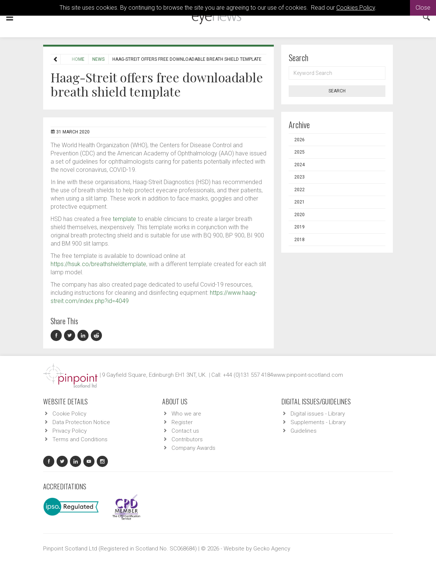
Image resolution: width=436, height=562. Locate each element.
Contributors (187, 439)
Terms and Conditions (80, 439)
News (82, 59)
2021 (299, 202)
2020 (299, 214)
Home (61, 59)
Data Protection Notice (81, 422)
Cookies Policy (355, 7)
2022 (299, 189)
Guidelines (304, 430)
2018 (299, 239)
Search (337, 91)
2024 (299, 164)
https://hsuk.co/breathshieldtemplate (98, 264)
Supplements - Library (318, 422)
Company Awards (193, 448)
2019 (299, 227)
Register (182, 422)
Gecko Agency (271, 548)
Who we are (186, 413)
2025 (299, 152)
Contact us (185, 430)
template (124, 218)
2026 (299, 139)
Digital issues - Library (318, 413)
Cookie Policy (69, 413)
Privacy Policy (69, 430)
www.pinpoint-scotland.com (308, 375)
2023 (299, 177)
